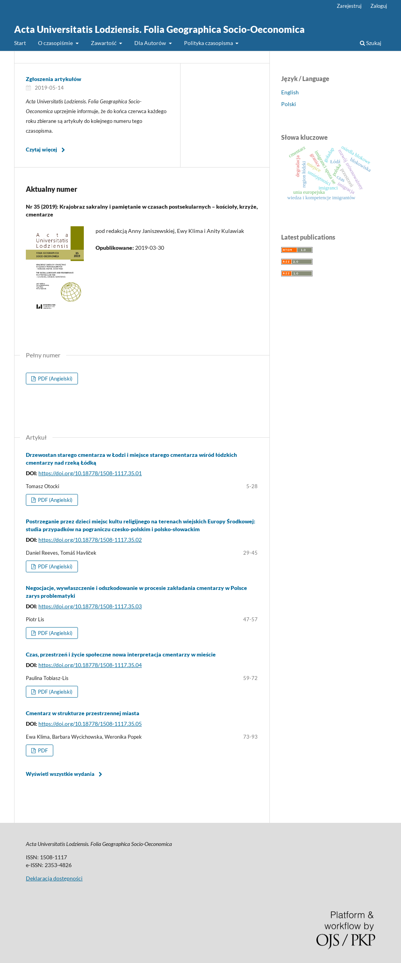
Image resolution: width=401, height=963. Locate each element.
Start (20, 43)
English (290, 92)
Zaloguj (378, 6)
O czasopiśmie (56, 43)
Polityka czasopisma (209, 43)
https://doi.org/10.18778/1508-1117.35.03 (90, 606)
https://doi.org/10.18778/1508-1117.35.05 (90, 723)
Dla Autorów (150, 43)
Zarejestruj (349, 6)
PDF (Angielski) (54, 378)
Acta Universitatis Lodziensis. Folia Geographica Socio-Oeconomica (159, 29)
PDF (42, 750)
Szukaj (370, 43)
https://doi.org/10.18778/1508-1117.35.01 (90, 473)
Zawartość (104, 43)
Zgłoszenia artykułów (53, 79)
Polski (288, 104)
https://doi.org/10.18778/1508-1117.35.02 (90, 539)
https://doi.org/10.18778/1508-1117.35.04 (90, 665)
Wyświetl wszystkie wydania (60, 774)
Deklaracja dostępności (54, 878)
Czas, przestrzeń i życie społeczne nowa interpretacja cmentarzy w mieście (121, 654)
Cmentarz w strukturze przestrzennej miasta (82, 713)
